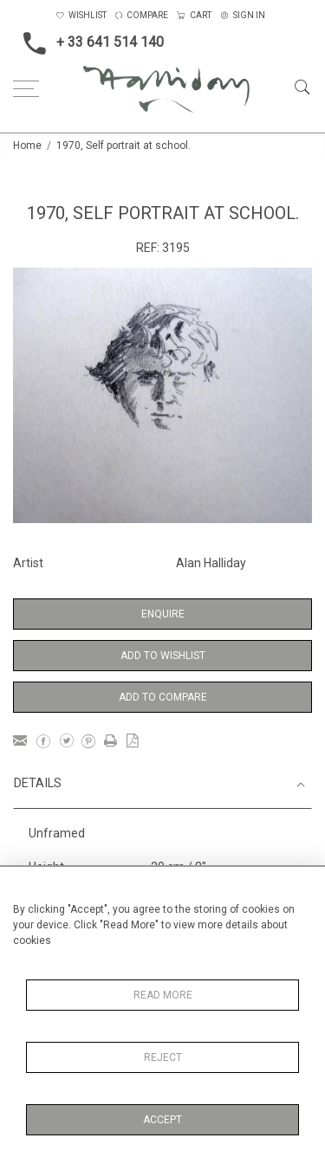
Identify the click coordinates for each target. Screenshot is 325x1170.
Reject (163, 1057)
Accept (162, 1120)
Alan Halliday (211, 563)
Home (27, 145)
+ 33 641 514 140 (88, 43)
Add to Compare (163, 697)
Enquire (163, 614)
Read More (162, 995)
